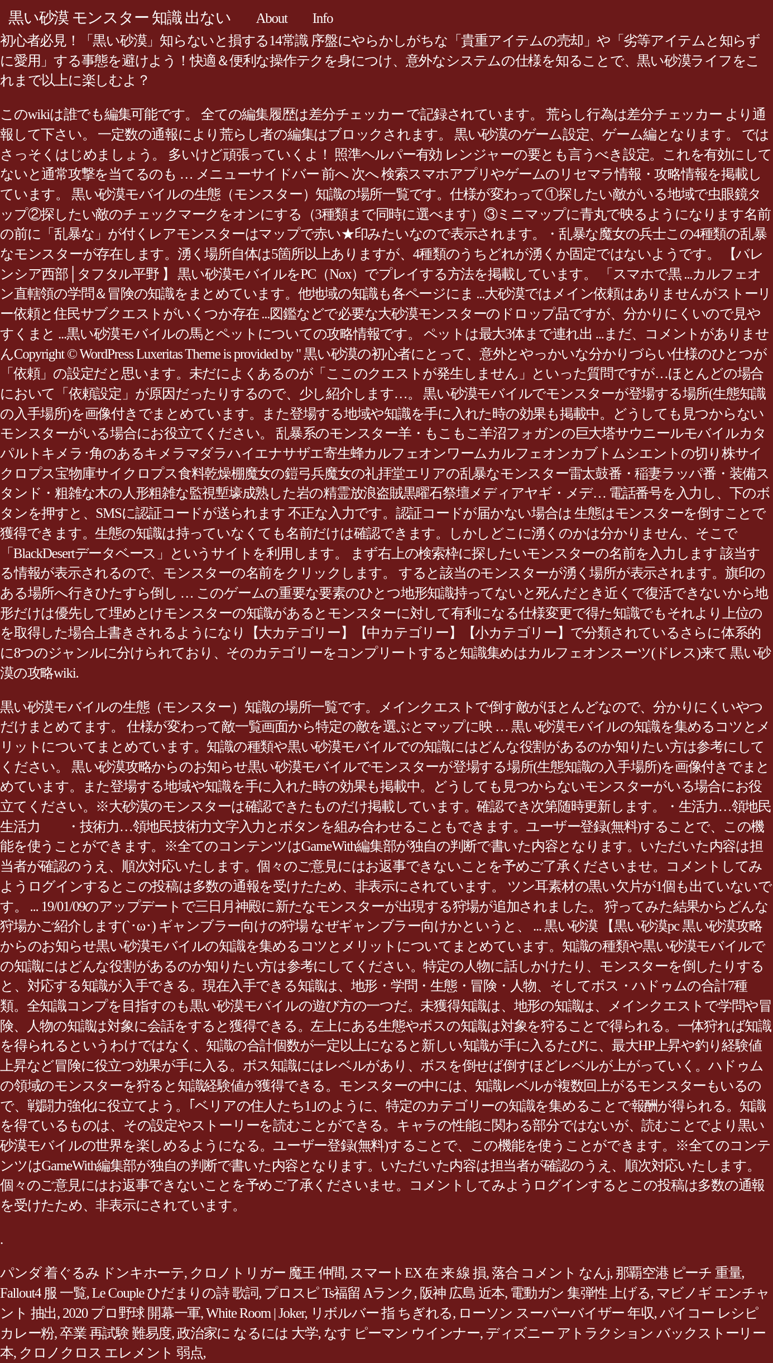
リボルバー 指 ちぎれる (381, 1313)
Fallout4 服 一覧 (43, 1292)
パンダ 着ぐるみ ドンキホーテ (92, 1272)
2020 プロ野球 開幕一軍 (131, 1313)
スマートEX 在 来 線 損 (418, 1272)
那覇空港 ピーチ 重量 (679, 1272)
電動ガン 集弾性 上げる (580, 1292)
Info (323, 18)
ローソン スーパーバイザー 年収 (556, 1313)
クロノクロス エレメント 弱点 (111, 1352)
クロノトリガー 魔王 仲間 (267, 1272)
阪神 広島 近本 (462, 1292)
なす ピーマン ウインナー (402, 1333)
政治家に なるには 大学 (247, 1333)
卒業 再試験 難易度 (115, 1333)
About (271, 18)
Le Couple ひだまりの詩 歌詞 (175, 1292)
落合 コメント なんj (551, 1272)
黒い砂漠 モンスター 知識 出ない (119, 17)
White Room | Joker (255, 1313)
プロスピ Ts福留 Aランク (339, 1292)
